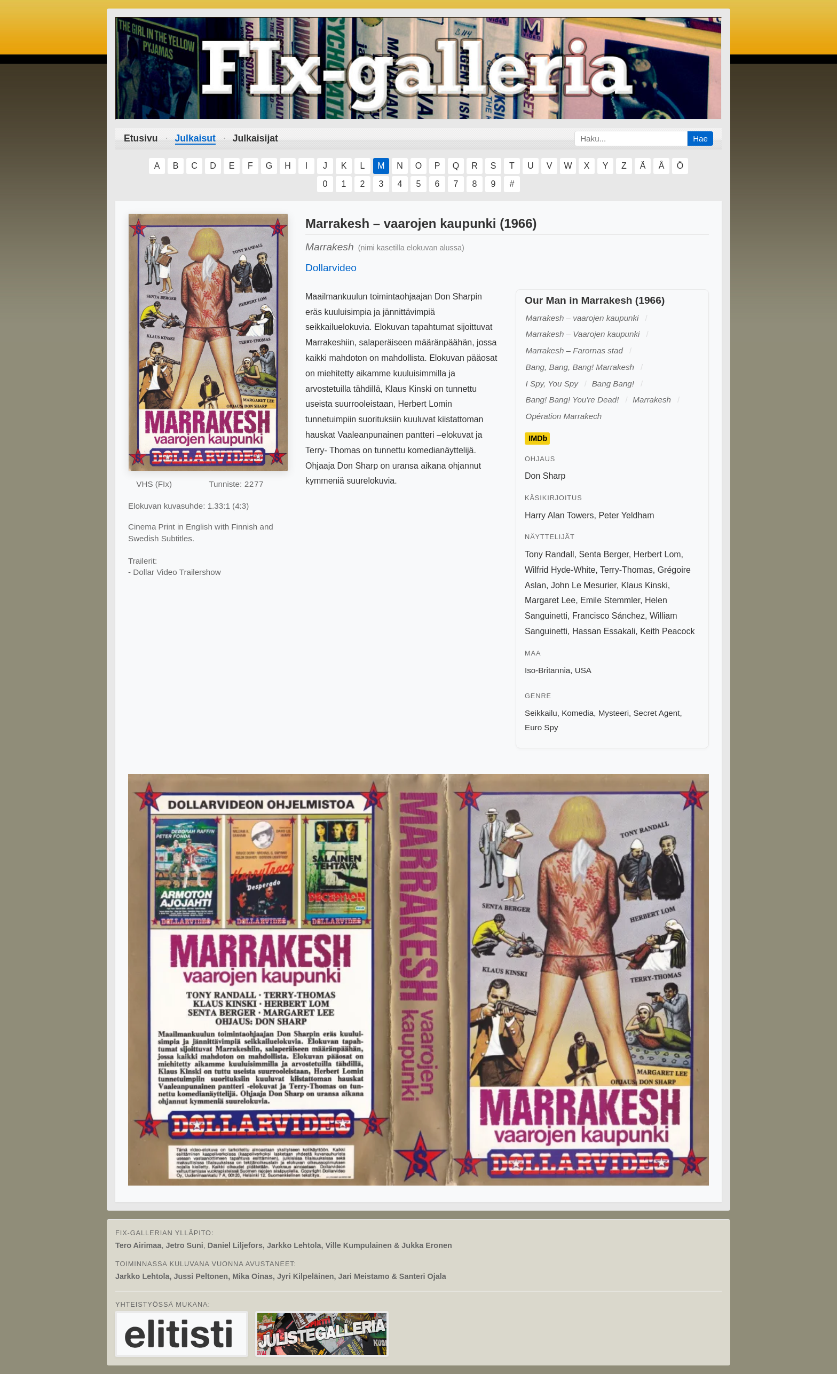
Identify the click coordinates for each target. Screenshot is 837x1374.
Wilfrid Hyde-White (560, 569)
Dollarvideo (331, 267)
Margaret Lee (550, 600)
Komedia (578, 712)
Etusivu (141, 138)
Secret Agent (656, 712)
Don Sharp (545, 475)
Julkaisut (195, 138)
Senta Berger (603, 554)
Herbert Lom (657, 554)
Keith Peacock (667, 631)
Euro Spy (541, 727)
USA (583, 670)
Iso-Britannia (547, 670)
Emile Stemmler (610, 600)
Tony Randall (549, 554)
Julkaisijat (255, 138)
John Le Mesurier (584, 585)
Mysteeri (613, 712)
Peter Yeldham (626, 515)
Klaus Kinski (644, 585)
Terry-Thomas (626, 569)
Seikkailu (541, 712)
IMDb (537, 438)
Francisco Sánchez (608, 615)
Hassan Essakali (603, 631)
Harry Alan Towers (559, 515)
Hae (700, 138)
